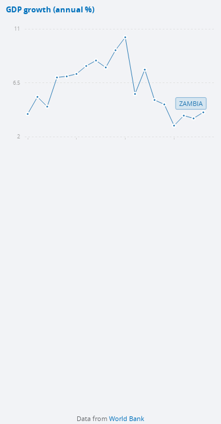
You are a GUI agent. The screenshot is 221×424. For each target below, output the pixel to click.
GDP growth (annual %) (50, 9)
